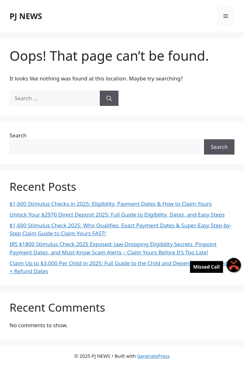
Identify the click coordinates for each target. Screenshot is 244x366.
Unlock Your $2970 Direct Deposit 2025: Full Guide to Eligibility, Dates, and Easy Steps (117, 214)
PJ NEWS (26, 15)
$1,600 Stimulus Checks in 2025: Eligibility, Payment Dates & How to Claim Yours (111, 203)
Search (18, 135)
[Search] (109, 98)
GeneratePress (153, 356)
